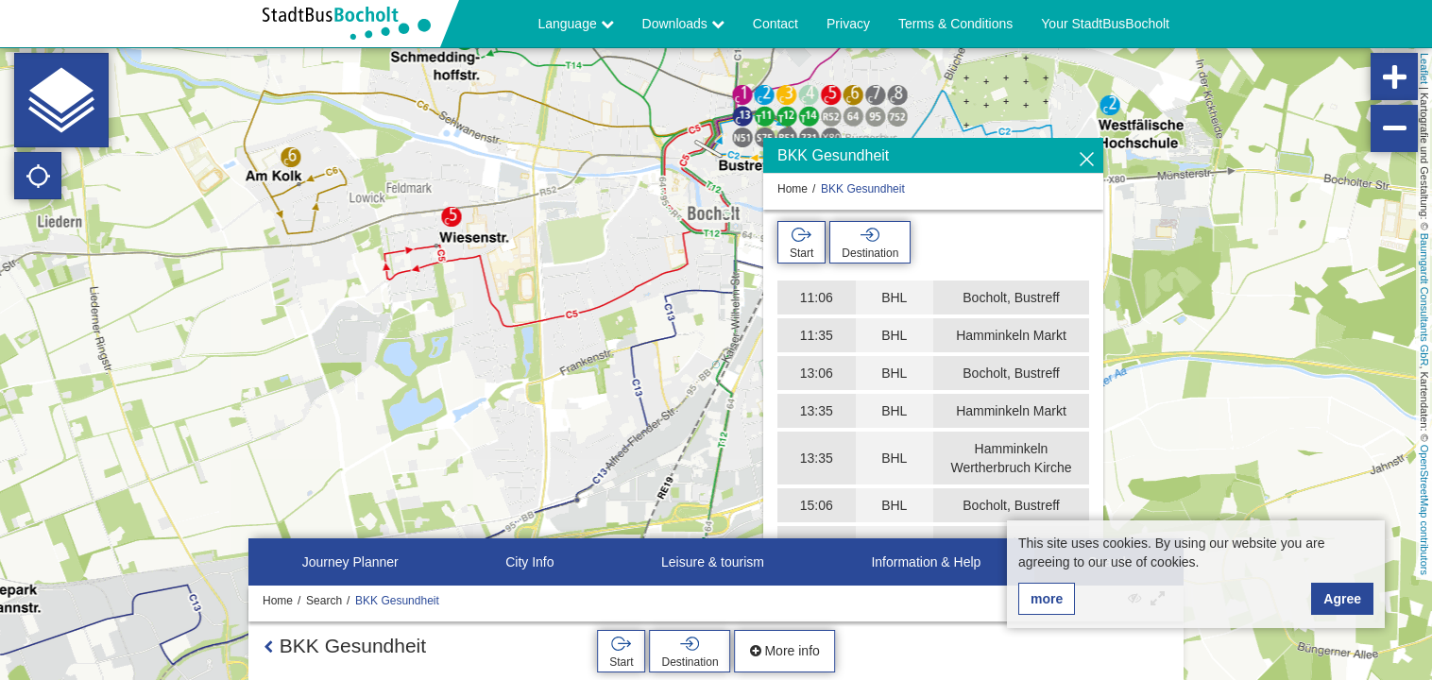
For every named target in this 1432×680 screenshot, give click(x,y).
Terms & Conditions (955, 23)
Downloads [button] (683, 23)
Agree (1342, 598)
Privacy (848, 23)
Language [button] (575, 23)
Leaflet (1424, 68)
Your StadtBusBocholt (1105, 23)
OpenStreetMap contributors (1424, 510)
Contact (775, 23)
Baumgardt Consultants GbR (1424, 299)
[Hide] (1087, 160)
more (1047, 598)
